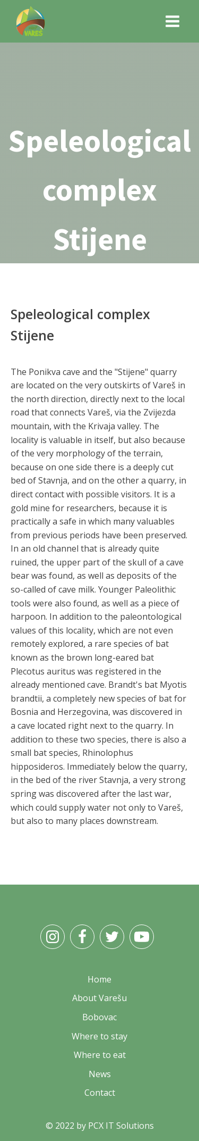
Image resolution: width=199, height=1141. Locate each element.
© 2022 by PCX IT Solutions (100, 1125)
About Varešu (99, 998)
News (100, 1074)
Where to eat (100, 1055)
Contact (99, 1092)
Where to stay (99, 1036)
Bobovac (99, 1017)
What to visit (116, 271)
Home (67, 271)
